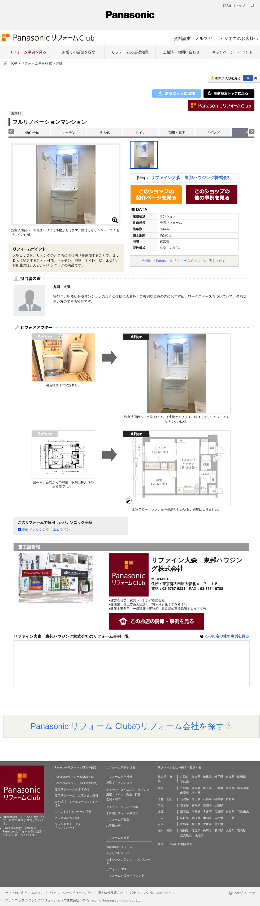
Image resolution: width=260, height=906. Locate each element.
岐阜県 (184, 805)
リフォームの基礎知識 (130, 52)
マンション (125, 782)
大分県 (230, 830)
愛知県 (207, 805)
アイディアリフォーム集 (122, 806)
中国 (160, 818)
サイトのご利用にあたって (24, 892)
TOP (13, 63)
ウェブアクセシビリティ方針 (70, 892)
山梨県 (184, 792)
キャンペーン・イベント (232, 52)
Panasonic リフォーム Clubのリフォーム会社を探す (127, 726)
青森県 (196, 776)
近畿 (160, 811)
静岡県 (196, 805)
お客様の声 (113, 825)
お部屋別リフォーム (119, 847)
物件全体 (32, 133)
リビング (213, 133)
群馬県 (196, 788)
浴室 (109, 794)
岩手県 (218, 776)
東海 (160, 805)
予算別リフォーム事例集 (122, 813)
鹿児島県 (186, 835)
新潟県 (184, 799)
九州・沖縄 (165, 830)
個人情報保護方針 (110, 892)
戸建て (110, 782)
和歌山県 (243, 811)
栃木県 (196, 792)
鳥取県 (184, 818)
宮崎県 (241, 830)
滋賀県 (184, 811)
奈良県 (230, 811)
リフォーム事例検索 (36, 63)
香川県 (196, 824)
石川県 (207, 799)
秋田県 (207, 776)
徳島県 (184, 824)
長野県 (230, 799)
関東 (160, 788)
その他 (104, 133)
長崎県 (207, 830)
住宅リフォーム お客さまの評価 (76, 795)
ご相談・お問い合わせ (181, 52)
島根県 (196, 818)
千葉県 (218, 788)
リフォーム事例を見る (27, 52)
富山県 (196, 799)
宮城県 (230, 776)
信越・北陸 (165, 799)
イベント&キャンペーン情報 (73, 811)
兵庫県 (218, 811)
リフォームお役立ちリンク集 (125, 875)
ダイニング (127, 789)
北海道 (184, 776)
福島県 (184, 781)
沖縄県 (198, 835)
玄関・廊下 (176, 133)
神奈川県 (243, 788)
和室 (137, 794)
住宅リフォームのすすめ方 (72, 789)
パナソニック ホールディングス (152, 892)
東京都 (230, 788)
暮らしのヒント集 (117, 853)
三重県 (218, 805)
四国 (160, 824)
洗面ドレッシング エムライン (46, 529)
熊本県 (218, 830)
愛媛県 (207, 824)
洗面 (129, 794)
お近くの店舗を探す (79, 52)
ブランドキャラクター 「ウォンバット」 (69, 825)
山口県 (230, 818)
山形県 (241, 776)
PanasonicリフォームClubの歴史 (76, 783)
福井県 (218, 799)
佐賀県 (196, 830)
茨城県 (184, 788)
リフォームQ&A (116, 869)
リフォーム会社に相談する (175, 844)
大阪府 (207, 811)
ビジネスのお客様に (68, 818)
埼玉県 (207, 788)
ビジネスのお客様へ (239, 38)
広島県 (218, 818)
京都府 (196, 811)
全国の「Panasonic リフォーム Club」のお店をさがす (184, 261)
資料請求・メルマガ (193, 38)
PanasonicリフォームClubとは (74, 776)
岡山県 (207, 818)
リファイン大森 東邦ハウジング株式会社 (191, 177)
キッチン (68, 133)
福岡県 (184, 830)
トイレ (140, 133)
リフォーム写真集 (117, 819)
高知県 (218, 824)
